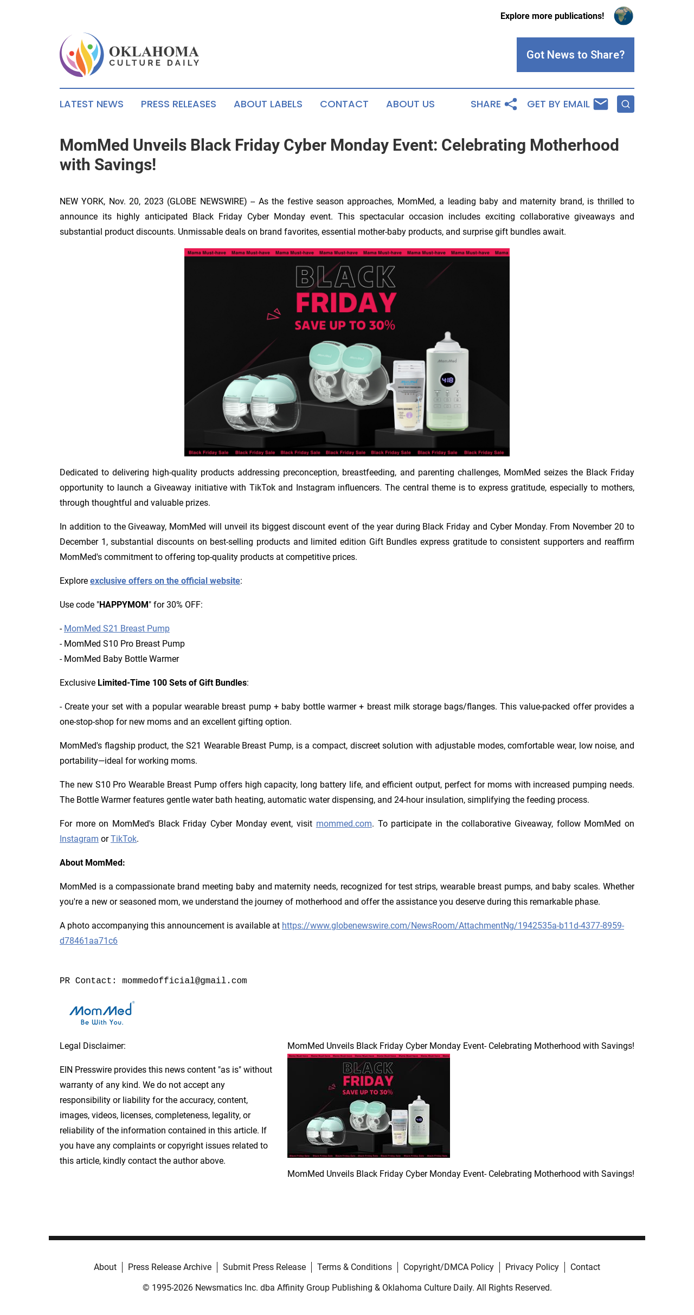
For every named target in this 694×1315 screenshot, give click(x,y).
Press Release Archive (169, 1267)
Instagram (79, 839)
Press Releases (178, 104)
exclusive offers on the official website (165, 581)
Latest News (92, 104)
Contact (344, 104)
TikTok (124, 839)
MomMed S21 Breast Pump (117, 628)
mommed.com (344, 823)
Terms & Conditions (354, 1267)
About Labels (268, 104)
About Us (410, 104)
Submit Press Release (264, 1267)
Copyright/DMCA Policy (448, 1267)
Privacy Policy (532, 1267)
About (105, 1267)
